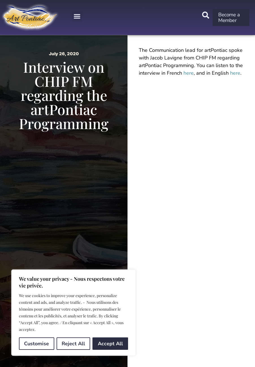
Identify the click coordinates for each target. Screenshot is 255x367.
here (188, 73)
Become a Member (229, 17)
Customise (36, 343)
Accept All (110, 343)
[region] (73, 312)
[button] (77, 16)
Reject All (73, 343)
